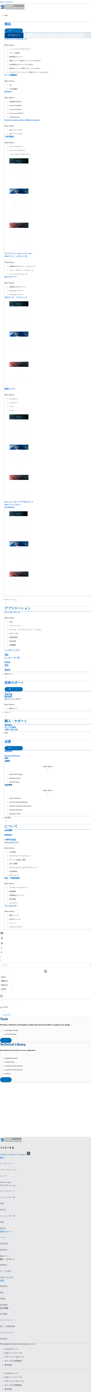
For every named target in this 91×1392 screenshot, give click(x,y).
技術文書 (8, 695)
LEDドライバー (11, 277)
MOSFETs (8, 92)
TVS (10, 85)
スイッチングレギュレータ (18, 274)
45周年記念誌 (10, 840)
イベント (12, 923)
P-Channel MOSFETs (15, 109)
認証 (6, 758)
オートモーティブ (12, 612)
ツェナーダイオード (16, 146)
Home (5, 1007)
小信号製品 (9, 137)
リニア (11, 410)
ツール (7, 692)
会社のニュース (15, 919)
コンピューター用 (12, 658)
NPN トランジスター (16, 130)
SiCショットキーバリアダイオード (19, 502)
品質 (8, 741)
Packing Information (15, 810)
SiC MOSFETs (10, 507)
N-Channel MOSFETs (15, 105)
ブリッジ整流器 (14, 53)
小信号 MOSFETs (14, 117)
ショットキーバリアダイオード (20, 49)
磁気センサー (10, 389)
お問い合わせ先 (11, 730)
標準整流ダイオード (16, 57)
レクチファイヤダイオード (16, 39)
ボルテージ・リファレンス (16, 297)
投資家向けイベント (16, 895)
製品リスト (13, 708)
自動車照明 (13, 637)
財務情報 (12, 891)
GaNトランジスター (13, 505)
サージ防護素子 (11, 75)
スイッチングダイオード (17, 150)
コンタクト (13, 903)
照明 (6, 665)
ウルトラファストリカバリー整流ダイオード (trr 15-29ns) (28, 72)
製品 (8, 24)
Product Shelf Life (15, 798)
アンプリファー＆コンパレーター (19, 254)
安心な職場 (13, 864)
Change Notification (12, 756)
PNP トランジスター (16, 134)
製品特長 (8, 697)
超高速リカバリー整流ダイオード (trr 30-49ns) (24, 68)
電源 (6, 655)
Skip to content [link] (6, 2)
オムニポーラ (13, 399)
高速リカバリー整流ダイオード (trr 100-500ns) (25, 61)
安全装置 (12, 641)
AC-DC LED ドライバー (16, 291)
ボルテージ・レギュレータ (16, 256)
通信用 (7, 670)
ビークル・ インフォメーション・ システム (25, 630)
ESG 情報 (12, 852)
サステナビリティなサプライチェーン (23, 868)
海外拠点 (8, 725)
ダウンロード (14, 875)
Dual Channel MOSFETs (16, 113)
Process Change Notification (18, 802)
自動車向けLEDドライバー (18, 287)
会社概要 (8, 830)
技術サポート (14, 683)
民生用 (7, 662)
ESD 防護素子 (13, 89)
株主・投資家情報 (12, 878)
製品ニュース (14, 915)
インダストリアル (12, 650)
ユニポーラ (13, 402)
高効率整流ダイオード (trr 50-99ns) (21, 64)
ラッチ (11, 406)
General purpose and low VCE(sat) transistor (22, 120)
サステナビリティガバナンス (20, 856)
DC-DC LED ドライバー (16, 294)
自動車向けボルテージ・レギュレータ (22, 266)
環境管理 (8, 751)
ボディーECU (14, 633)
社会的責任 (13, 871)
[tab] (14, 35)
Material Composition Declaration (20, 806)
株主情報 (12, 899)
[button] (48, 45)
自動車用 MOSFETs (15, 102)
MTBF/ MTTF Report (16, 774)
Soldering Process (15, 814)
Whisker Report (14, 782)
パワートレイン (15, 626)
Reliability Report (15, 778)
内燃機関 (12, 645)
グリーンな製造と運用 (17, 860)
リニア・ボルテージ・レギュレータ (21, 270)
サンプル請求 (10, 727)
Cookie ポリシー (11, 1349)
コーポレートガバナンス (18, 888)
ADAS (11, 622)
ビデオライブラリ (15, 927)
